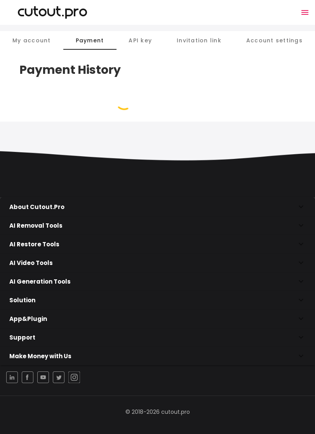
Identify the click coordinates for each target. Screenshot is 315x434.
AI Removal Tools (157, 225)
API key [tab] (140, 40)
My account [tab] (31, 40)
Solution (157, 300)
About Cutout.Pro (157, 206)
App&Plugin (157, 318)
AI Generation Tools (157, 281)
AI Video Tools (157, 262)
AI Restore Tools (157, 244)
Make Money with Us (157, 356)
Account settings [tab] (274, 40)
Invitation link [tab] (199, 40)
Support (157, 337)
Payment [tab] (90, 40)
